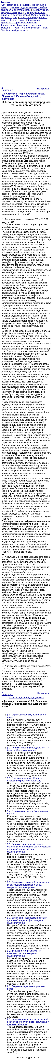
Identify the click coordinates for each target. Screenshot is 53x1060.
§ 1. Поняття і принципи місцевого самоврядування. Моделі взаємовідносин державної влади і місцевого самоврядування (29, 848)
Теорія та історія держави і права (30, 28)
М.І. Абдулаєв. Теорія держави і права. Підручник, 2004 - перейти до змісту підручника (23, 96)
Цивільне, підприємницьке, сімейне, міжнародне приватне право (24, 8)
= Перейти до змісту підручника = (26, 697)
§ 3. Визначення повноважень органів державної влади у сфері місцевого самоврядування (27, 920)
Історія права (8, 25)
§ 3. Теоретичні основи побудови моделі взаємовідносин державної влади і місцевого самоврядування (28, 885)
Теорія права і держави (29, 25)
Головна (5, 28)
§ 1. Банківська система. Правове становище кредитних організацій (24, 779)
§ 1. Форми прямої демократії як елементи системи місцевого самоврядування (24, 953)
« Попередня (7, 88)
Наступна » (43, 88)
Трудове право (17, 20)
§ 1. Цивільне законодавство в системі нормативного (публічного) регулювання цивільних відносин (28, 1022)
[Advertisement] (26, 58)
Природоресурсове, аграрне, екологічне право (23, 13)
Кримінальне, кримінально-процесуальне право (21, 21)
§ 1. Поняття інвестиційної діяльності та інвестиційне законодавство (28, 748)
